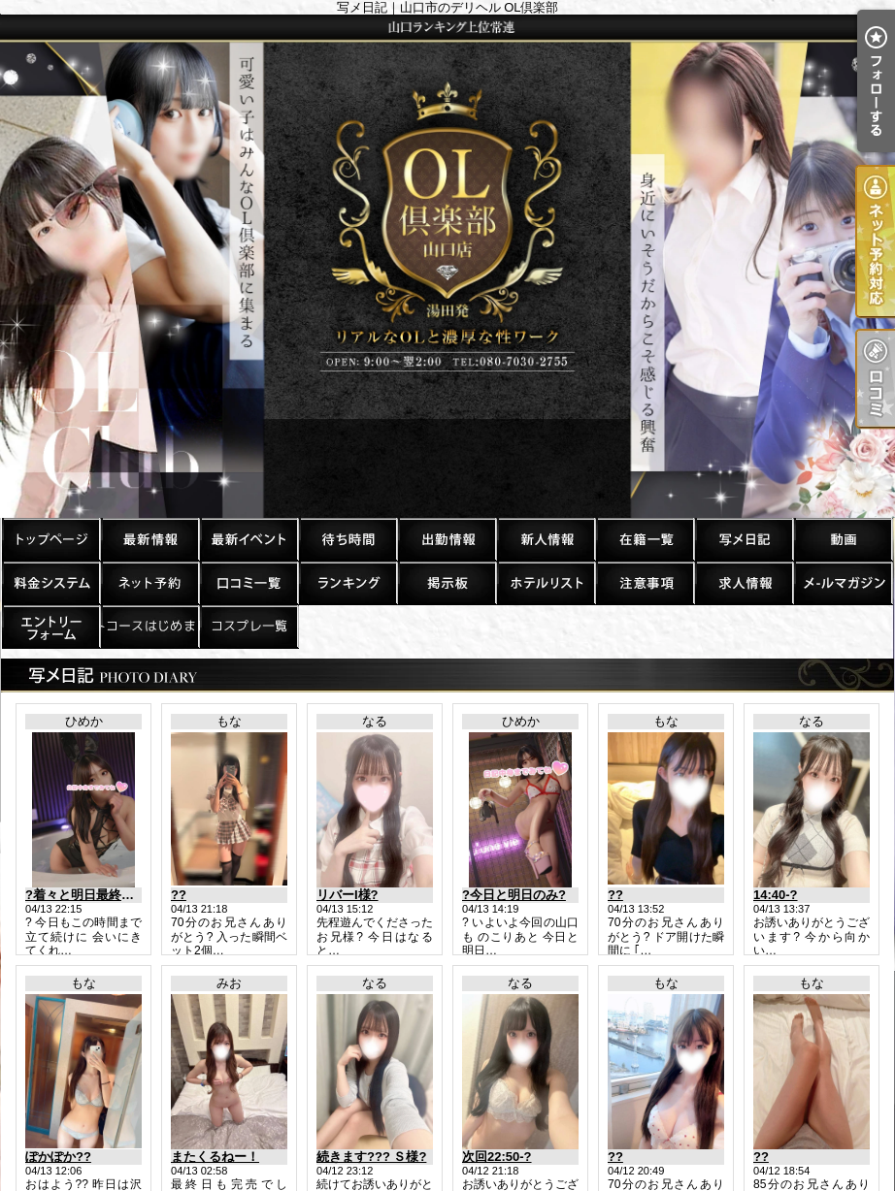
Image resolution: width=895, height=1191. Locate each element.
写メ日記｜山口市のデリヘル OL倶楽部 (447, 266)
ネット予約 (149, 582)
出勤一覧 (446, 539)
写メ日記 (743, 539)
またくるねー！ (215, 1156)
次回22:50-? (497, 1156)
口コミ (248, 582)
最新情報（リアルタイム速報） (149, 539)
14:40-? (775, 894)
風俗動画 (842, 539)
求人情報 (743, 582)
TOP (50, 539)
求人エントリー (50, 626)
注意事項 (644, 582)
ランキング (347, 582)
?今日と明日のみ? (514, 894)
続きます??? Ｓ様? (371, 1156)
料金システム (50, 582)
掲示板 (446, 582)
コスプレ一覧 (248, 626)
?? (178, 894)
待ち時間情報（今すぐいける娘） (347, 539)
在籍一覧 (644, 539)
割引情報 (248, 539)
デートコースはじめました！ (149, 626)
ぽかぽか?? (58, 1156)
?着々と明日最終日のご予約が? (115, 894)
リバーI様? (347, 894)
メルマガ (842, 582)
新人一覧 (545, 539)
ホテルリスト (545, 582)
